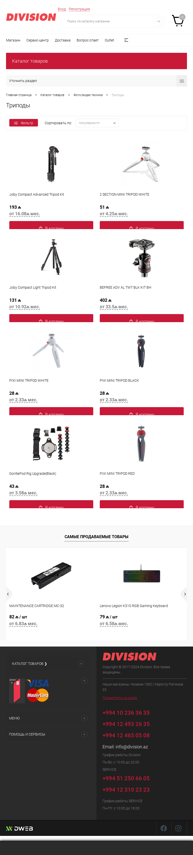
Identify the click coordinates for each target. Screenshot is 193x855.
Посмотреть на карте (120, 698)
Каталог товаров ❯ (29, 664)
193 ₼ (51, 211)
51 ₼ (142, 211)
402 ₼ (142, 304)
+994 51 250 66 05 (130, 777)
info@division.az (132, 746)
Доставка (63, 40)
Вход (62, 9)
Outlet (109, 40)
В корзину (51, 228)
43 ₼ (51, 490)
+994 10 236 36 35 (130, 712)
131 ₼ (51, 304)
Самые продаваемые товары (96, 536)
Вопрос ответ (88, 40)
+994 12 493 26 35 (126, 724)
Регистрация (79, 9)
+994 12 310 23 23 (126, 789)
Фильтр (23, 123)
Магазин (13, 40)
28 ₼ (51, 397)
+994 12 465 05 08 (126, 735)
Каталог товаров (30, 61)
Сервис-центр (37, 40)
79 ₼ (142, 621)
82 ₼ (51, 621)
